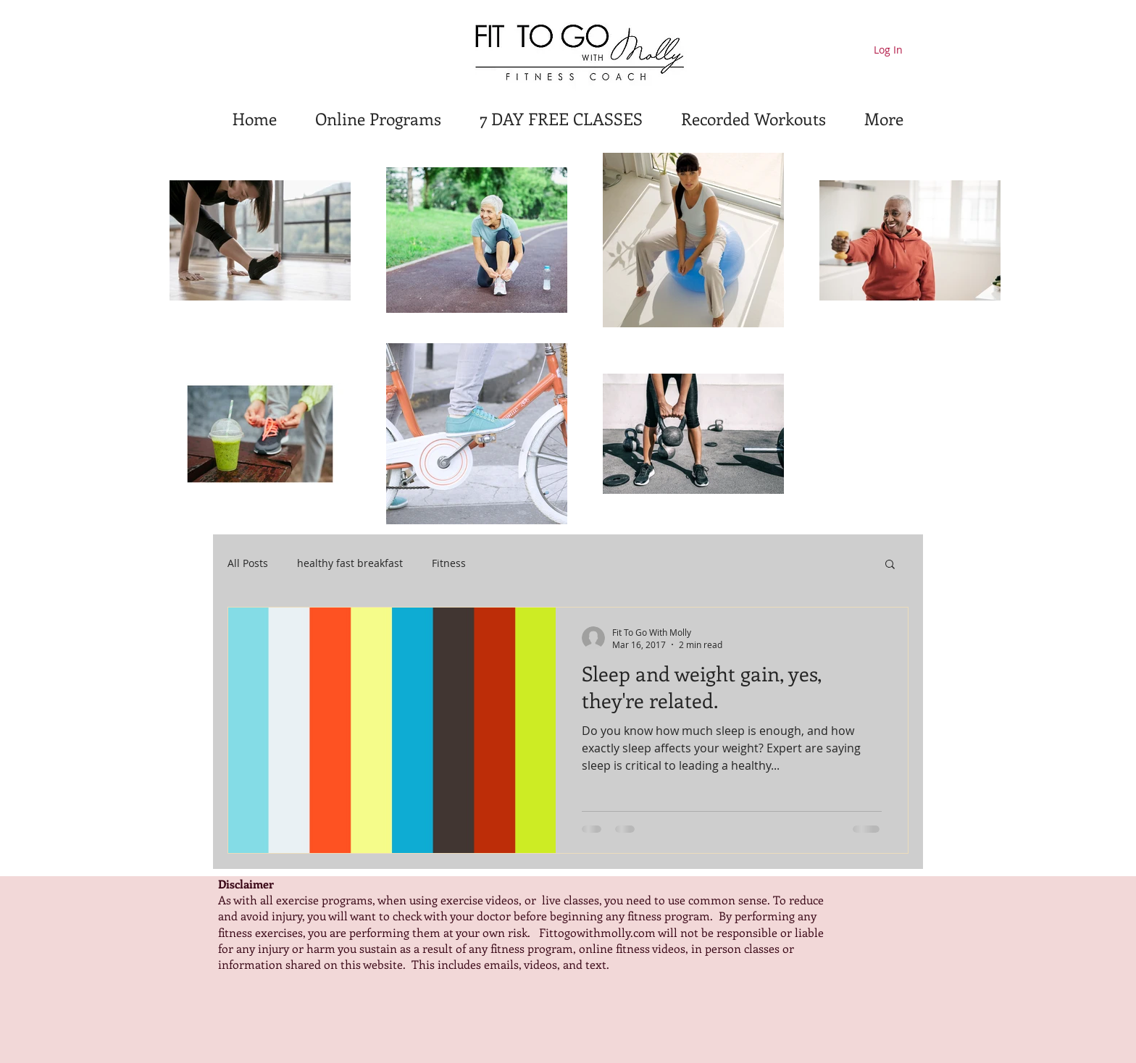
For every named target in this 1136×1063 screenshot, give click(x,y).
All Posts (247, 563)
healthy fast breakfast (350, 563)
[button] (890, 565)
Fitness (449, 563)
